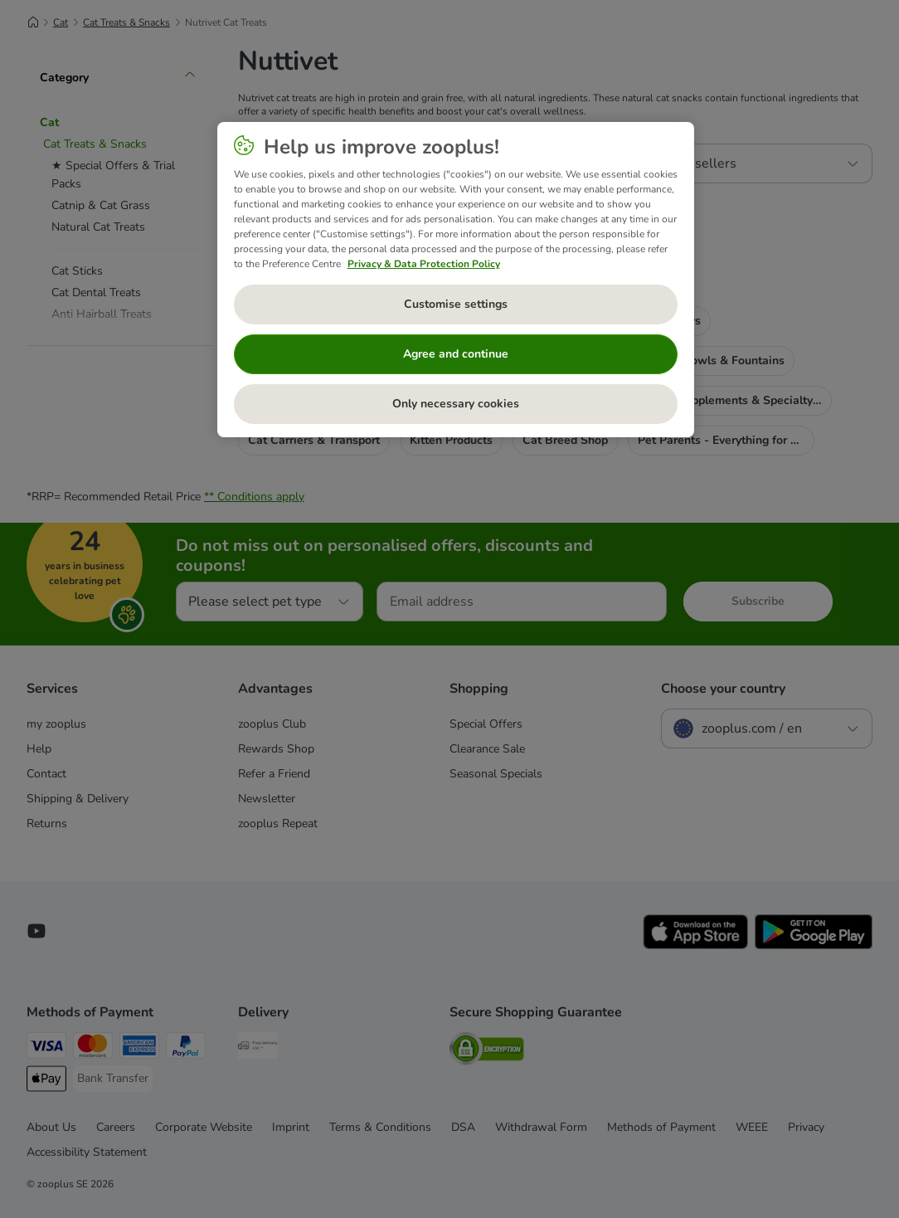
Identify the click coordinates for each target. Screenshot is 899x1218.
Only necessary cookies (455, 404)
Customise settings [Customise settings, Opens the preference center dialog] (456, 304)
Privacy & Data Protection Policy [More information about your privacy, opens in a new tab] (423, 263)
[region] (455, 279)
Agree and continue (455, 354)
